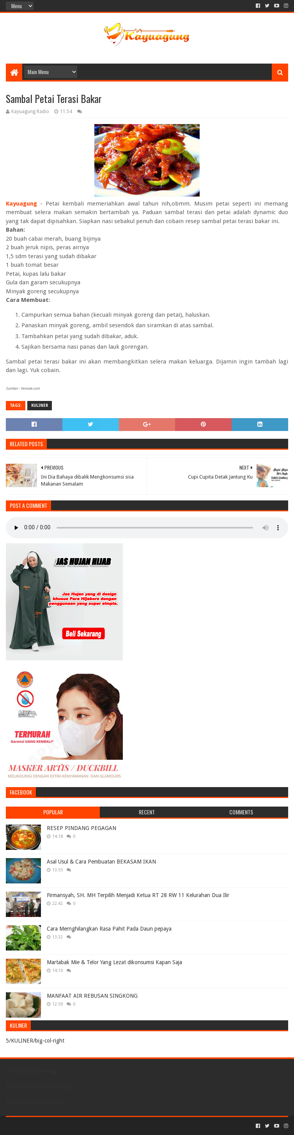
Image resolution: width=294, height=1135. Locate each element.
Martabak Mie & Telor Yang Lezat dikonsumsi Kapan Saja (114, 962)
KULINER (39, 405)
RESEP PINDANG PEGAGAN (81, 828)
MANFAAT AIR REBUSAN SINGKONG (92, 996)
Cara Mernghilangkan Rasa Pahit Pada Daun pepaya (109, 929)
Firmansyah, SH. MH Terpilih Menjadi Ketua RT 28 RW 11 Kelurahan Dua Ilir (138, 895)
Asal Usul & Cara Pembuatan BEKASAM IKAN (101, 861)
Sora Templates (49, 1126)
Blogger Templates (94, 1126)
